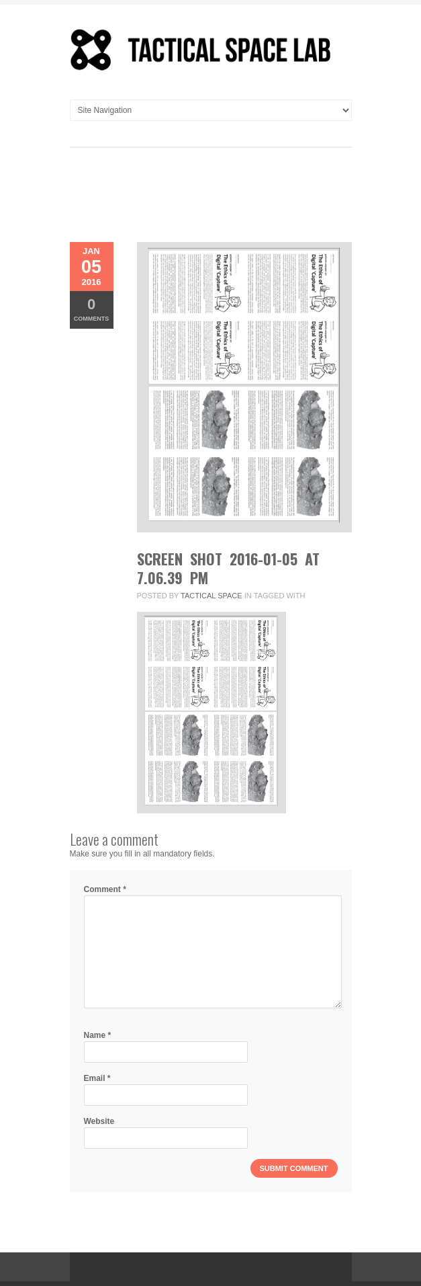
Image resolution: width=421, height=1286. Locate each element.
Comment (105, 889)
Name (97, 1035)
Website (99, 1121)
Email (97, 1078)
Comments (91, 309)
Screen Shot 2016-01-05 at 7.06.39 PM (228, 568)
